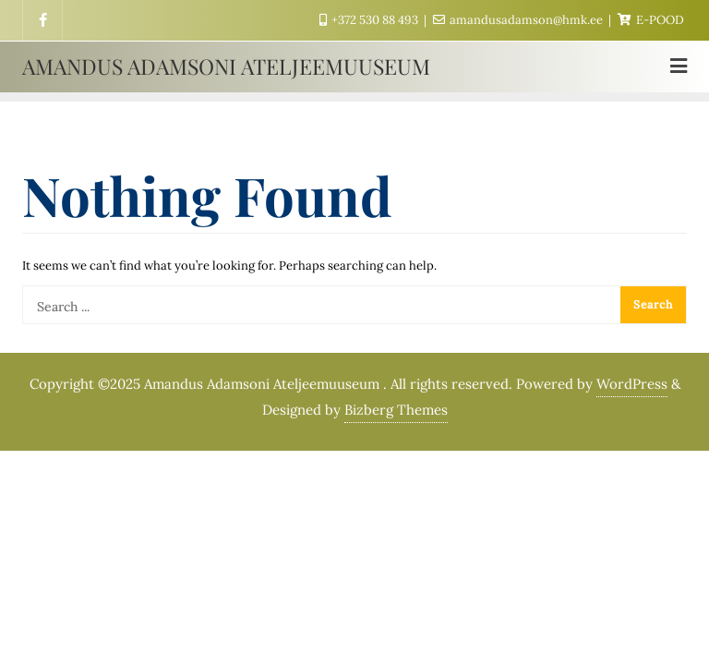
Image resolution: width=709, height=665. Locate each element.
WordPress (631, 384)
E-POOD (651, 20)
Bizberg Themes (396, 409)
